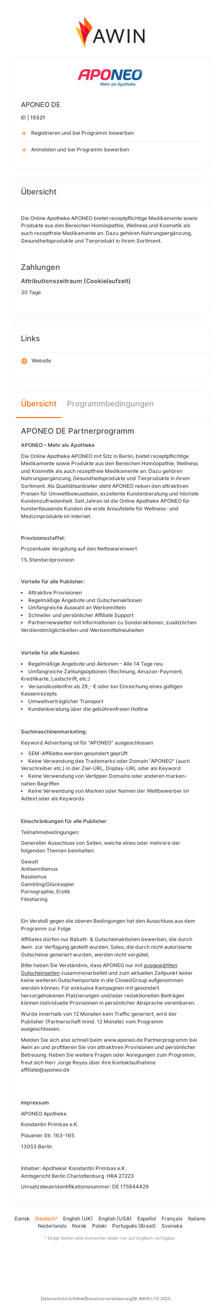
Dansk (22, 1218)
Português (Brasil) (134, 1226)
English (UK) (78, 1218)
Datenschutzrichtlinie (62, 1298)
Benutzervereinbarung (109, 1298)
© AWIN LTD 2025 (152, 1298)
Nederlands (52, 1226)
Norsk (79, 1226)
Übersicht (39, 403)
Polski (99, 1226)
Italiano (197, 1218)
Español (146, 1218)
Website (36, 361)
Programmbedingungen (110, 403)
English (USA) (115, 1218)
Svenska (172, 1226)
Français (172, 1218)
